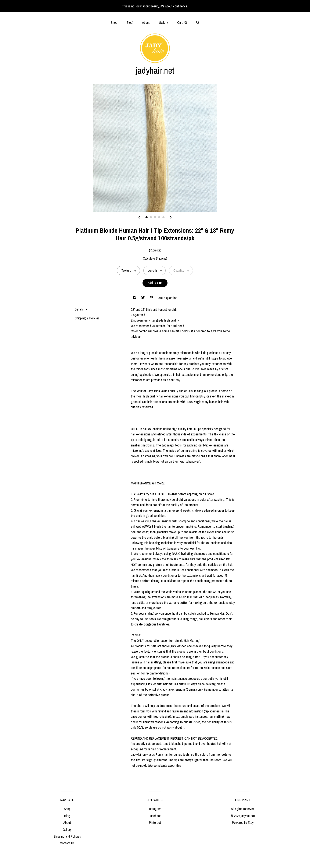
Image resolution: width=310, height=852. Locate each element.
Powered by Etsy (243, 822)
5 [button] (163, 217)
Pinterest (155, 822)
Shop (114, 22)
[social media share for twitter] (143, 297)
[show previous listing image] (139, 217)
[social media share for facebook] (135, 297)
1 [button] (146, 217)
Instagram (155, 808)
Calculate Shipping (155, 258)
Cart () (182, 22)
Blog (130, 22)
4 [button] (159, 217)
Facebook (155, 815)
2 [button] (151, 217)
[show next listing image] (171, 217)
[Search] (197, 23)
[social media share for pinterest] (152, 297)
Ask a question (167, 297)
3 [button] (155, 217)
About (146, 22)
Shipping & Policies (87, 318)
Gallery (163, 22)
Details (81, 309)
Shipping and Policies (67, 836)
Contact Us (67, 843)
